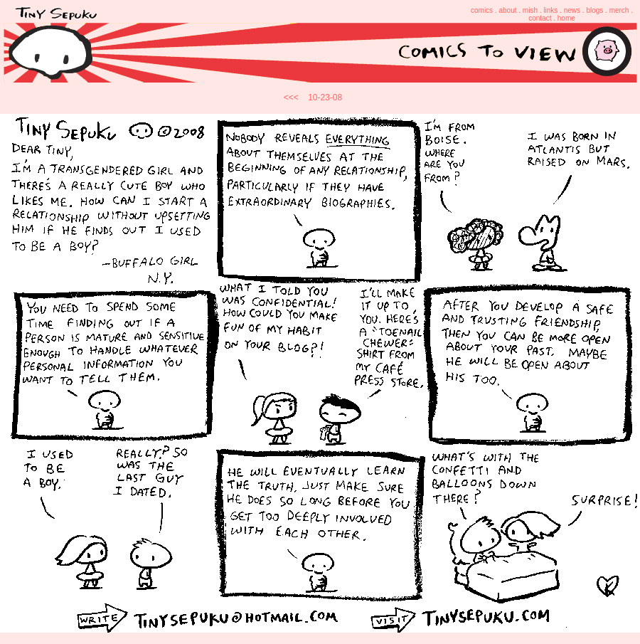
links (550, 10)
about (507, 10)
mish (530, 10)
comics (482, 10)
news (572, 10)
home (566, 18)
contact (539, 18)
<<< (291, 97)
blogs (594, 10)
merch (619, 10)
